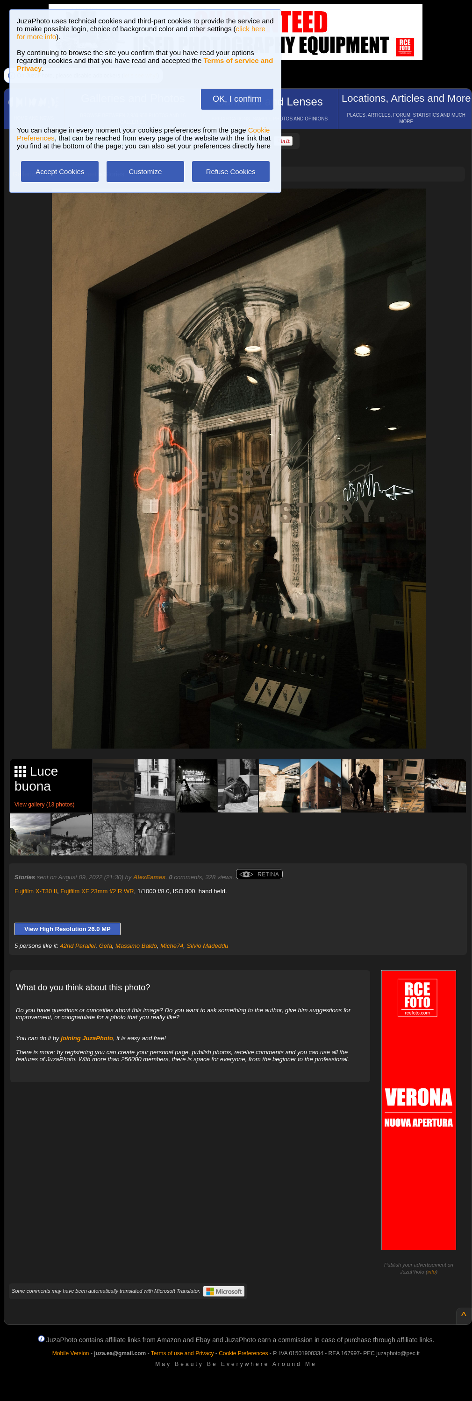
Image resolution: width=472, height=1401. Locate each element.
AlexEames (149, 877)
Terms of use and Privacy (182, 1353)
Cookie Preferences (243, 1353)
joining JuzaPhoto (87, 1038)
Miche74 (171, 945)
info (432, 1272)
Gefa (105, 945)
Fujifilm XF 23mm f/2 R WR (97, 891)
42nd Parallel (78, 945)
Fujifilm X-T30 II (35, 891)
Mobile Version (70, 1353)
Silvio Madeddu (208, 945)
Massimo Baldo (136, 945)
